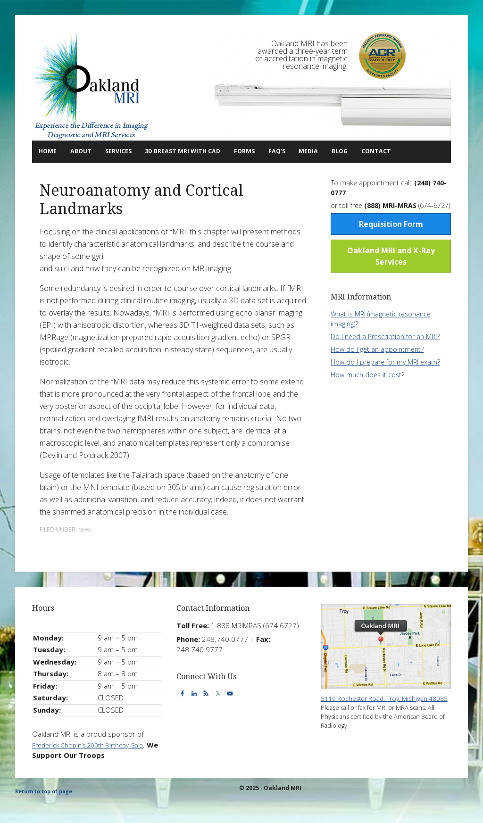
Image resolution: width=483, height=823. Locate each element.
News (86, 551)
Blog (398, 151)
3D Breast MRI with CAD (214, 151)
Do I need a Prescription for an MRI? (385, 357)
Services (132, 151)
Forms (286, 151)
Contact (53, 172)
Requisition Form (391, 245)
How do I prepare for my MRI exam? (385, 383)
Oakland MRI (91, 86)
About (87, 151)
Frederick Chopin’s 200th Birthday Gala (94, 765)
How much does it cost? (367, 395)
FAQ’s (326, 151)
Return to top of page (47, 812)
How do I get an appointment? (377, 370)
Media (364, 151)
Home (51, 151)
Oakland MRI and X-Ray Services (391, 277)
